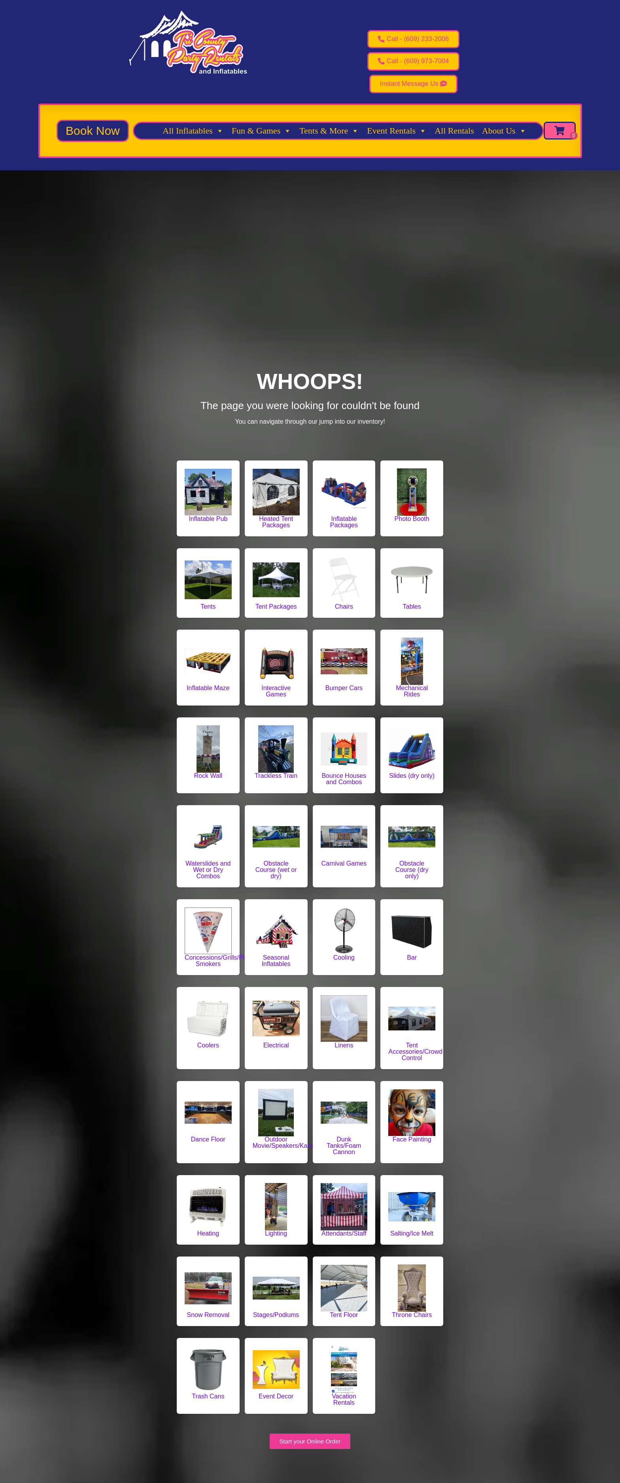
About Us (504, 135)
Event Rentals (397, 135)
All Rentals (454, 135)
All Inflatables (193, 135)
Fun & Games (261, 135)
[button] (93, 135)
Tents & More (329, 135)
